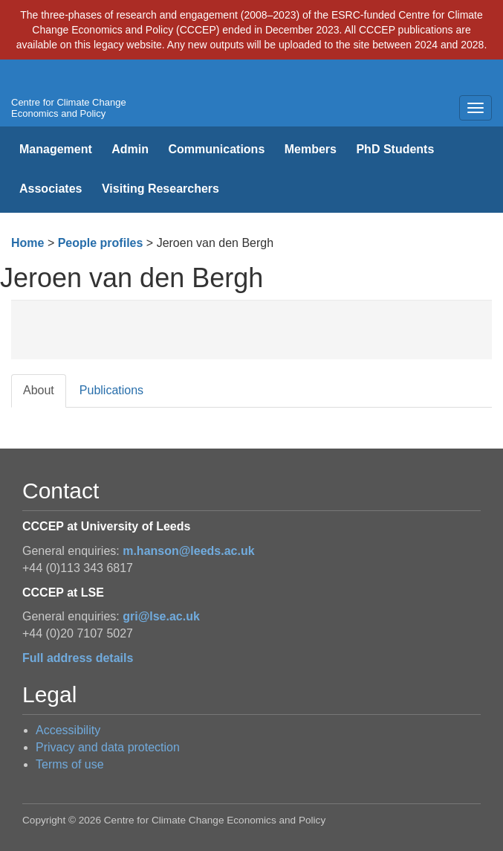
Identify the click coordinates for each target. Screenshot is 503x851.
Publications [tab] (111, 390)
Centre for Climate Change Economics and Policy (68, 108)
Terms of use (70, 764)
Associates (50, 188)
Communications (216, 149)
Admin (130, 149)
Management (55, 149)
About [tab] (38, 390)
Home (27, 243)
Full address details (77, 658)
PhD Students (395, 149)
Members (311, 149)
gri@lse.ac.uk (161, 616)
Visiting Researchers (160, 188)
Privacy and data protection (108, 747)
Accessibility (68, 730)
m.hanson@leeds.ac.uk (188, 551)
